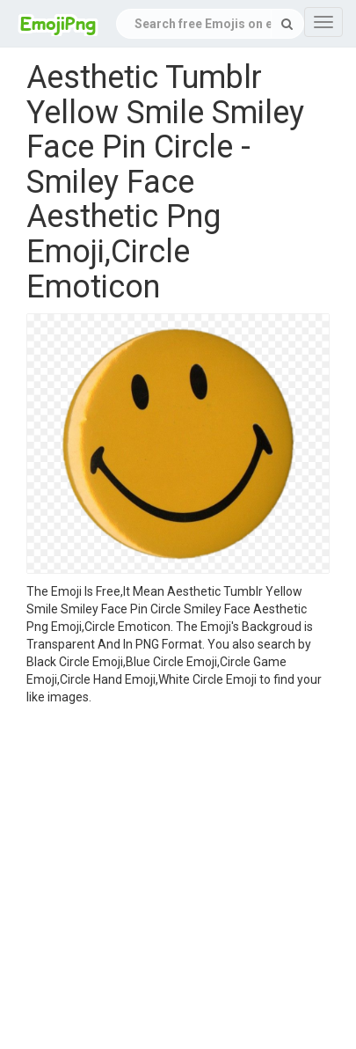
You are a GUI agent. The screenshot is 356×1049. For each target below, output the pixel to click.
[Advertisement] (165, 880)
